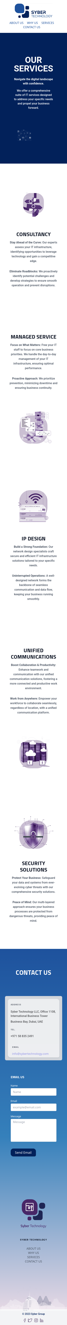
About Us (16, 23)
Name (14, 1085)
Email (14, 1101)
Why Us (32, 23)
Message (16, 1116)
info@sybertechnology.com (30, 1054)
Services (47, 23)
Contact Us (31, 27)
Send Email (23, 1152)
